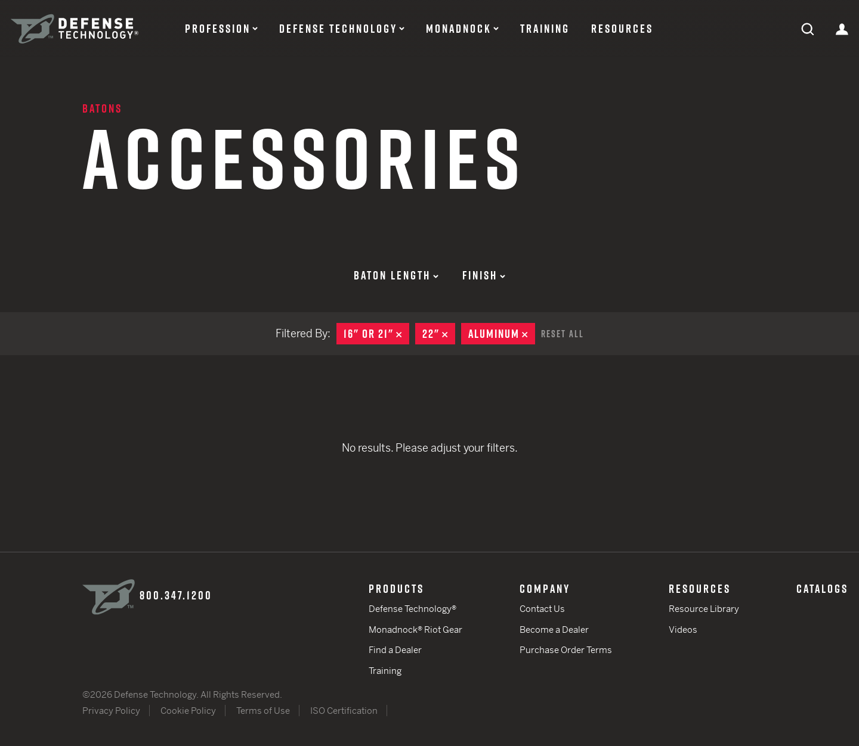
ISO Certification (344, 710)
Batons (102, 108)
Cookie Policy (188, 710)
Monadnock (459, 29)
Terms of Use (263, 710)
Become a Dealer (554, 629)
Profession (218, 29)
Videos (683, 629)
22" (438, 333)
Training (545, 29)
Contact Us (542, 608)
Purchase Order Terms (566, 649)
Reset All (562, 333)
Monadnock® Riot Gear (415, 629)
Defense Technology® (412, 608)
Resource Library (704, 608)
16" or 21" (376, 333)
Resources (622, 29)
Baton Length (396, 275)
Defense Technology (338, 29)
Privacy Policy (111, 710)
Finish (483, 275)
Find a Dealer (395, 649)
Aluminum (501, 333)
